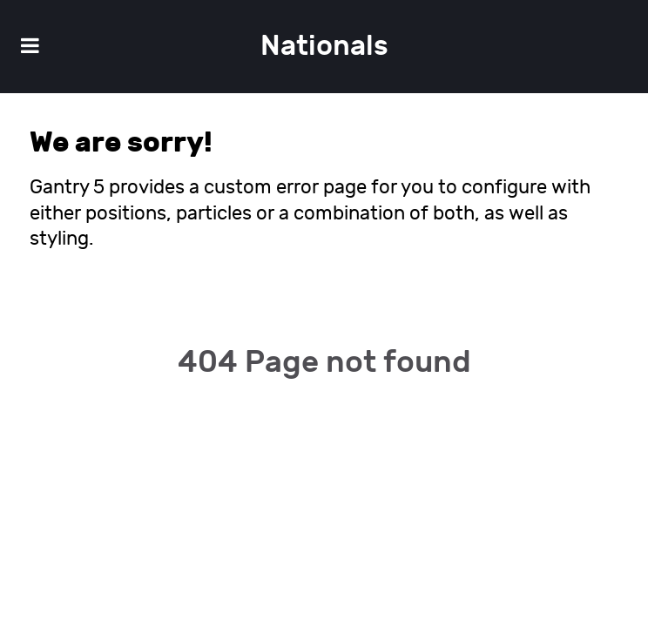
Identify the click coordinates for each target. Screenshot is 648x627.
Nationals (324, 47)
